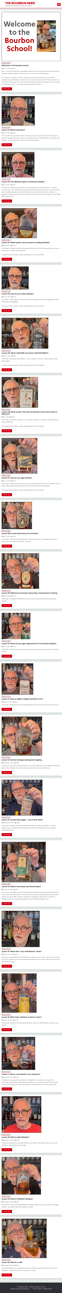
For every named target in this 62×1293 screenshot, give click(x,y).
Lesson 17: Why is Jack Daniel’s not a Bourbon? (21, 1074)
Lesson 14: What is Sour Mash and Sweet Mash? (21, 886)
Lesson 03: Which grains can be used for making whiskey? (26, 242)
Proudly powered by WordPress (19, 1289)
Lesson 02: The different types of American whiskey (23, 182)
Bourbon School (6, 62)
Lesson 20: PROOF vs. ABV (12, 1262)
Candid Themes (47, 1289)
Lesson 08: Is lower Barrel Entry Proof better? (20, 533)
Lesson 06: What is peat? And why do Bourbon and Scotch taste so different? (29, 413)
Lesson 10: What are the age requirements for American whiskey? (29, 643)
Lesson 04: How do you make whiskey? (18, 294)
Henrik (13, 68)
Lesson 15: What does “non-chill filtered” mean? (22, 951)
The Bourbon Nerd (20, 3)
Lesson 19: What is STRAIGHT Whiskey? (17, 1199)
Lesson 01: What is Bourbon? (13, 130)
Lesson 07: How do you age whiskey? (17, 478)
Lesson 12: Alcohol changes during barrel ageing (22, 760)
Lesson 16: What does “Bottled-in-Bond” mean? (21, 1017)
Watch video (6, 89)
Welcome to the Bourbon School (15, 65)
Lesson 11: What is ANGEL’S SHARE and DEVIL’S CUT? (22, 699)
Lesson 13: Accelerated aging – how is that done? (22, 820)
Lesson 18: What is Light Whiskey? (15, 1137)
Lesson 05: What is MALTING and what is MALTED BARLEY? (25, 353)
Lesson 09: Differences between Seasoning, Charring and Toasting (29, 593)
